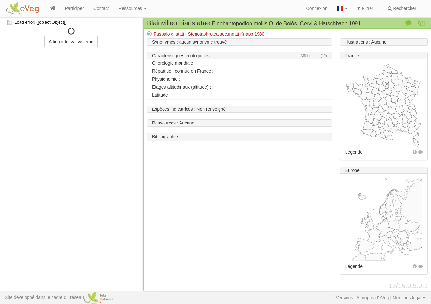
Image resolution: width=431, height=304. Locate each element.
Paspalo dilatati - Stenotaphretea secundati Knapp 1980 (209, 33)
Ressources (132, 8)
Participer (74, 8)
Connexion (317, 8)
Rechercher (402, 8)
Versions (344, 297)
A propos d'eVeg (372, 297)
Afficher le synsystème (71, 41)
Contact (101, 8)
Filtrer (365, 8)
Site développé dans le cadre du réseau (59, 297)
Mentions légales (409, 297)
